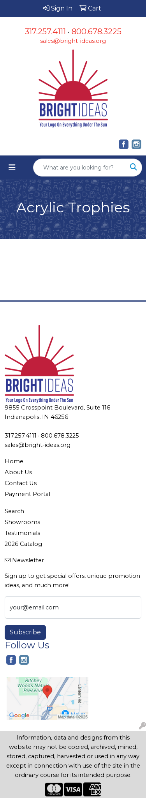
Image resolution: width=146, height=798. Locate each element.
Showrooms (22, 522)
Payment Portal (27, 494)
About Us (18, 472)
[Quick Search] (79, 168)
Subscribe (25, 632)
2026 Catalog (23, 543)
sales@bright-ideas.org (73, 40)
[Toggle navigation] (12, 167)
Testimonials (22, 533)
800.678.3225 (96, 31)
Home (14, 461)
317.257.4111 (45, 31)
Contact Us (21, 483)
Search (14, 511)
